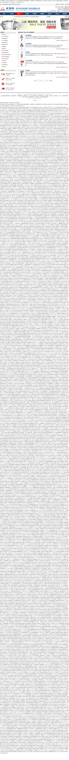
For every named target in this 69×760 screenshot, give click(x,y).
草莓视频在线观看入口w (12, 191)
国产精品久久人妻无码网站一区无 (58, 250)
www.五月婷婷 (62, 702)
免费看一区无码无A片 (62, 391)
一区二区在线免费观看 (34, 371)
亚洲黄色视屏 (33, 345)
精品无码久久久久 (37, 139)
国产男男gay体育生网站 (46, 469)
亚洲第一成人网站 (8, 266)
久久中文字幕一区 (5, 406)
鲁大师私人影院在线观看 (25, 496)
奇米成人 (62, 750)
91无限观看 (25, 166)
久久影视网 (13, 322)
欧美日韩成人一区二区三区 (45, 113)
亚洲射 (39, 635)
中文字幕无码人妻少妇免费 (27, 446)
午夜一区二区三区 (57, 550)
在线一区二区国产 (23, 400)
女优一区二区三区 (14, 188)
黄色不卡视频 (14, 675)
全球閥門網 (39, 98)
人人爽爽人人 (33, 398)
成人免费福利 (23, 203)
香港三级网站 (12, 623)
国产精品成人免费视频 (41, 160)
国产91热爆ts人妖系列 (21, 751)
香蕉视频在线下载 (61, 168)
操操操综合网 (45, 148)
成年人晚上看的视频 (64, 217)
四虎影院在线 (58, 417)
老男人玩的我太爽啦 (13, 159)
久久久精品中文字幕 (16, 383)
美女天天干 (19, 113)
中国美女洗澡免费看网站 (21, 348)
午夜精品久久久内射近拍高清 (50, 446)
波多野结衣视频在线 (25, 183)
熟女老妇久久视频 (31, 676)
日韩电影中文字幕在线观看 (28, 226)
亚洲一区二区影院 (5, 203)
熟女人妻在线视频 (25, 113)
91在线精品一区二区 (18, 143)
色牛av (21, 166)
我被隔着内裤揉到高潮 (28, 145)
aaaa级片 (2, 319)
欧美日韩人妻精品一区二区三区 (63, 150)
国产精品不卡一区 (10, 125)
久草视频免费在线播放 (43, 605)
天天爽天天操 (33, 403)
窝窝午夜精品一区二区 (35, 624)
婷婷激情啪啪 (25, 302)
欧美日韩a (7, 510)
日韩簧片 (57, 298)
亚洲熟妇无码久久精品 (52, 449)
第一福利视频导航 (23, 237)
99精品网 (3, 530)
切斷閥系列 (4, 48)
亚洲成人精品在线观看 (4, 180)
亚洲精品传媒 (30, 481)
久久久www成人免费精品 (7, 360)
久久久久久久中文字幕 (20, 534)
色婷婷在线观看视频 (57, 200)
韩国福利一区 (33, 253)
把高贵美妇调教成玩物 (19, 150)
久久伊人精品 (61, 501)
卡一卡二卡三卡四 (26, 411)
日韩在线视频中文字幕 (56, 533)
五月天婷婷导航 (11, 345)
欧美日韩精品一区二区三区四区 (6, 201)
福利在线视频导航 (62, 653)
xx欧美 (23, 516)
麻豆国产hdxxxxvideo (65, 734)
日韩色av (34, 739)
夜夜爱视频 (49, 288)
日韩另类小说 (27, 256)
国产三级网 (61, 736)
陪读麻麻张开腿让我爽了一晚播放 (33, 234)
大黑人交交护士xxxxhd (52, 621)
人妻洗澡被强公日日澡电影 (34, 310)
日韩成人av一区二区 (57, 498)
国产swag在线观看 (28, 321)
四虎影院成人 (60, 301)
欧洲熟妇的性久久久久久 (20, 273)
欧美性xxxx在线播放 (10, 151)
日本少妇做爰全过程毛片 (29, 188)
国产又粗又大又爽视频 (62, 556)
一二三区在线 (28, 243)
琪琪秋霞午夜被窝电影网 (26, 635)
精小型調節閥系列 (5, 50)
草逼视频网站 (22, 701)
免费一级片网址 (14, 311)
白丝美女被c (57, 734)
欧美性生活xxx (26, 586)
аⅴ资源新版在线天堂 (49, 357)
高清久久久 (11, 440)
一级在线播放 (18, 606)
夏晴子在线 (9, 385)
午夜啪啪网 (48, 603)
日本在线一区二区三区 (26, 192)
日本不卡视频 (31, 278)
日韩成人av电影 (29, 650)
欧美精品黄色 (64, 629)
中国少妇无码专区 (50, 472)
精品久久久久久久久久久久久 (11, 174)
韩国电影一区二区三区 (32, 209)
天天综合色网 (38, 511)
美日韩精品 (29, 214)
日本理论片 (62, 669)
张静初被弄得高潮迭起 (53, 343)
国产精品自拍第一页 (58, 183)
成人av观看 (5, 230)
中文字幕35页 (10, 279)
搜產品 (67, 16)
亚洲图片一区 (49, 482)
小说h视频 (16, 121)
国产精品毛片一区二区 (48, 159)
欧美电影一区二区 (28, 108)
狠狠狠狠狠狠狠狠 (10, 722)
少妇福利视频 (29, 342)
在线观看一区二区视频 (24, 365)
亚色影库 (50, 644)
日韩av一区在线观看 (31, 434)
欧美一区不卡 (11, 153)
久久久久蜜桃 (65, 255)
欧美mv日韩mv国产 (8, 725)
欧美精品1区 (13, 385)
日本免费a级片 (53, 479)
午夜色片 (6, 475)
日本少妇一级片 (66, 502)
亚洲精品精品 (38, 357)
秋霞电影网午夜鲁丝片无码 (30, 458)
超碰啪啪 (13, 252)
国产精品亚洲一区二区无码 (26, 322)
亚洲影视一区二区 (20, 414)
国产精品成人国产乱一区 (33, 284)
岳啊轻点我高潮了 (26, 285)
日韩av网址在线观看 (41, 618)
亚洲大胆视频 (13, 305)
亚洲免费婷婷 (20, 528)
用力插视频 (42, 171)
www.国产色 (26, 269)
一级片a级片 (30, 198)
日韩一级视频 (25, 441)
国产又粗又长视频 (23, 356)
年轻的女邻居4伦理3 (47, 401)
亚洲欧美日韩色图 (42, 479)
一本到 (47, 417)
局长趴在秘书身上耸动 (10, 137)
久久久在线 (13, 348)
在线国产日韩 (47, 424)
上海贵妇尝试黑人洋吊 (47, 656)
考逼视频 (62, 739)
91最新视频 (28, 353)
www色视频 (32, 314)
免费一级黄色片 (26, 107)
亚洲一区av (54, 400)
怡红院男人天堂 (9, 357)
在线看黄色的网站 (56, 302)
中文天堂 (46, 406)
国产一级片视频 (51, 217)
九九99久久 (66, 276)
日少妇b (49, 687)
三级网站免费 (49, 174)
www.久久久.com (64, 145)
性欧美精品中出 (60, 617)
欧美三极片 (16, 287)
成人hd (18, 429)
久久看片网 (4, 745)
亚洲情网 (66, 148)
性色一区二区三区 (53, 171)
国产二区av (27, 565)
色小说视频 (4, 601)
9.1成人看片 (50, 354)
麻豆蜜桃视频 (58, 440)
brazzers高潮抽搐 (10, 481)
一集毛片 (48, 340)
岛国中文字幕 (66, 557)
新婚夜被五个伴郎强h (17, 742)
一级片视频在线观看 (4, 533)
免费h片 (10, 171)
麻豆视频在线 (53, 131)
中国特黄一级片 (6, 223)
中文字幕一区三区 (52, 287)
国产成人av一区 (59, 179)
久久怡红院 (44, 250)
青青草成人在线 (43, 600)
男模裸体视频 (17, 230)
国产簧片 (49, 276)
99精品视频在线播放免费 (21, 336)
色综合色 (29, 391)
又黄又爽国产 (26, 617)
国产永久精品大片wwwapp (5, 247)
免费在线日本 (60, 667)
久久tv (51, 701)
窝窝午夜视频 (41, 223)
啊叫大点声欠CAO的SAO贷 (39, 481)
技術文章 (50, 13)
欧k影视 (35, 166)
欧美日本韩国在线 (49, 137)
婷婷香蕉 (23, 288)
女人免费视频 (14, 424)
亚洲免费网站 (42, 423)
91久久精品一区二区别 (47, 240)
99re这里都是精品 (25, 672)
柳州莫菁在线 (49, 250)
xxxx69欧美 (62, 163)
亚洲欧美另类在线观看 (45, 397)
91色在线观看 (16, 470)
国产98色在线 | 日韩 (9, 282)
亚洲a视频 (35, 415)
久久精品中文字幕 (54, 684)
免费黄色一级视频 (24, 582)
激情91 (63, 226)
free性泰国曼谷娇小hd (4, 400)
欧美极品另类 (5, 388)
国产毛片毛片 (24, 114)
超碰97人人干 (54, 740)
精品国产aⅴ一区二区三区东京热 (6, 504)
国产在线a (47, 139)
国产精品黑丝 (42, 524)
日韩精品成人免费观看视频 (17, 160)
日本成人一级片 (3, 498)
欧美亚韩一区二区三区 (39, 443)
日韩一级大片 (24, 137)
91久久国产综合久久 (44, 354)
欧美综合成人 (55, 574)
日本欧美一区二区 (64, 652)
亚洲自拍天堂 (39, 232)
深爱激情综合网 (45, 229)
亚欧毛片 (8, 559)
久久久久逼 (31, 250)
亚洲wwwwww (34, 290)
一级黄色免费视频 (22, 467)
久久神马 (15, 618)
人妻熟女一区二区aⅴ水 (51, 568)
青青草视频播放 (22, 605)
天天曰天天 (19, 635)
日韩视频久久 (29, 270)
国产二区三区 (13, 366)
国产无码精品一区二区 (50, 299)
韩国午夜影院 (23, 116)
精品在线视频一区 (51, 114)
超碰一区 (43, 446)
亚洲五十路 (51, 511)
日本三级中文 (26, 275)
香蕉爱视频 (28, 336)
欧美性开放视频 (66, 496)
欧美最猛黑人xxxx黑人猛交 (23, 389)
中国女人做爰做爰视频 (52, 214)
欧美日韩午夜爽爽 (62, 627)
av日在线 (47, 421)
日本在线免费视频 (36, 492)
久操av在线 (47, 136)
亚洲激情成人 (53, 316)
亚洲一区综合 (40, 238)
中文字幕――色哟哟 (39, 621)
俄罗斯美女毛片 (59, 194)
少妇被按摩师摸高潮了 (12, 258)
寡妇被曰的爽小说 (47, 342)
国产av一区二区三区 (61, 235)
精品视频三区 (9, 733)
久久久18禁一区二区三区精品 (14, 261)
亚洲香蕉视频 (42, 487)
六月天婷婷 (14, 133)
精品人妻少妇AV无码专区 (48, 412)
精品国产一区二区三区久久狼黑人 (55, 195)
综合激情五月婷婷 (36, 330)
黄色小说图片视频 (15, 256)
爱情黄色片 (52, 727)
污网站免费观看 (20, 185)
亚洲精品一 (62, 519)
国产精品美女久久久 (36, 293)
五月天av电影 (11, 275)
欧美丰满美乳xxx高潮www (53, 415)
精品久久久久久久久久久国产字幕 (15, 420)
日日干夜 (25, 528)
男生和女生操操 (39, 389)
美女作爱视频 (38, 731)
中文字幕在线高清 (46, 238)
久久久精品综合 (29, 215)
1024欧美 (23, 350)
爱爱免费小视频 (59, 505)
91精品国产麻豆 (28, 429)
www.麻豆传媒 (19, 452)
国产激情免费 (21, 667)
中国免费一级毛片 (32, 218)
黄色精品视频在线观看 (48, 156)
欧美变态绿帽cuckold (61, 253)
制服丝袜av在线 (36, 405)
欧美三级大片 (26, 418)
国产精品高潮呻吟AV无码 (23, 360)
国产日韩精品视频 (37, 366)
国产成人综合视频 (54, 411)
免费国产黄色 (8, 325)
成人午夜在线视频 (57, 615)
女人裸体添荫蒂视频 (21, 133)
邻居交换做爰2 (36, 116)
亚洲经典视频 (53, 514)
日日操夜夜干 (61, 276)
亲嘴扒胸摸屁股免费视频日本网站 (24, 334)
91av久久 (12, 337)
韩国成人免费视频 (54, 203)
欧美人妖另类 (5, 553)
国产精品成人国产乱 (30, 366)
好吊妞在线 (22, 134)
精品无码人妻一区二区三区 (43, 742)
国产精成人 (14, 182)
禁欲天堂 (38, 192)
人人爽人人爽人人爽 (9, 531)
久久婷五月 (41, 296)
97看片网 (48, 142)
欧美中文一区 (25, 498)
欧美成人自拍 (43, 574)
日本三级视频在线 (61, 394)
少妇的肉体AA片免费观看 (50, 243)
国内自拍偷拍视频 (17, 644)
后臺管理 (35, 100)
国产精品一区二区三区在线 (5, 511)
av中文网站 (60, 644)
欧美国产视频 (55, 282)
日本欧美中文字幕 (35, 230)
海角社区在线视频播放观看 (7, 133)
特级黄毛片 (17, 727)
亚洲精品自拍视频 (28, 667)
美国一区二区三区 (13, 580)
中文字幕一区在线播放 (21, 172)
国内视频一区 (7, 583)
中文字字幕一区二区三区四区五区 (35, 154)
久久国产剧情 (64, 256)
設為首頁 (62, 4)
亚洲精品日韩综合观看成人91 (43, 186)
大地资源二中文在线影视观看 (17, 201)
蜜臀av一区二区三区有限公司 (56, 569)
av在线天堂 (54, 456)
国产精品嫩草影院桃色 (19, 510)
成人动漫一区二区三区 (46, 253)
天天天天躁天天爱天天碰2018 (26, 583)
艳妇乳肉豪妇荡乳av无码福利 (24, 169)
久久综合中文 (61, 148)
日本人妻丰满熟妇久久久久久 (63, 591)
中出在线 (9, 675)
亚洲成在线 (18, 203)
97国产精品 (54, 240)
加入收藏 (67, 4)
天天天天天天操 (62, 383)
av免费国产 (5, 502)
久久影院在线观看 (10, 108)
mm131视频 (33, 568)
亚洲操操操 (42, 388)
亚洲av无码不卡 (3, 559)
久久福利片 (54, 256)
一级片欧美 (49, 667)
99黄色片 (59, 403)
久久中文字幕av (11, 695)
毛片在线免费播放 (5, 281)
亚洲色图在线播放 (23, 156)
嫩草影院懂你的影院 (15, 365)
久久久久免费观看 (29, 591)
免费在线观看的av (19, 511)
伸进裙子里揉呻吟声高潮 (29, 200)
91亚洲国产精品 (11, 656)
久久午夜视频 (25, 131)
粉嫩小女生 (65, 264)
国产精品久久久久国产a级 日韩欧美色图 (25, 276)
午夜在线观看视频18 (44, 377)
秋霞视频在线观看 (42, 246)
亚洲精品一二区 (41, 424)
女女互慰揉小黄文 (45, 519)
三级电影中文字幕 (18, 137)
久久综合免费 (52, 716)
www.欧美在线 (23, 513)
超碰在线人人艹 (32, 217)
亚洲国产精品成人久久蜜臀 (20, 108)
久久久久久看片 (53, 707)
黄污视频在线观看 (45, 493)
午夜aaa (7, 505)
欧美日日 (19, 114)
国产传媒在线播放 (64, 127)
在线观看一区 (28, 708)
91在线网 (43, 635)
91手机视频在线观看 (25, 736)
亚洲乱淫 (13, 298)
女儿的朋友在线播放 (60, 369)
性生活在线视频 (25, 327)
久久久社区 (2, 122)
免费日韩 (19, 111)
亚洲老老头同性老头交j (43, 310)
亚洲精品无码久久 (42, 655)
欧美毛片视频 (43, 678)
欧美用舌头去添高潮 (46, 154)
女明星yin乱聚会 (23, 177)
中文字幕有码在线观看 (39, 156)
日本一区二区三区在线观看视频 (8, 459)
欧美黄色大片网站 (61, 108)
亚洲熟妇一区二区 (50, 281)
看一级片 (35, 339)
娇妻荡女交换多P (56, 398)
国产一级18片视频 (37, 469)
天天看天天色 (62, 542)
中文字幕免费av (40, 675)
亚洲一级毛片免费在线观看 (22, 426)
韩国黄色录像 (58, 418)
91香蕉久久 (30, 137)
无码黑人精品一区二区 (8, 611)
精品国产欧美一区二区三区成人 (49, 157)
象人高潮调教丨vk (36, 362)
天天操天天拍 (45, 562)
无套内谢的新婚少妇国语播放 (37, 227)
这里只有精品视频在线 (36, 142)
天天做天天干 (29, 600)
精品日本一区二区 (16, 678)
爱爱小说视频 (59, 180)
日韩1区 (5, 321)
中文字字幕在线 (6, 264)
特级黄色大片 (13, 740)
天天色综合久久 (3, 244)
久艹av (55, 308)
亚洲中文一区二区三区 (52, 624)
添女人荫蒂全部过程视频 (7, 249)
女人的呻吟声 (43, 192)
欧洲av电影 (62, 699)
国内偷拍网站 (17, 153)
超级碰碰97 (48, 690)
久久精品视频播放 (13, 269)
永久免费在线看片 (11, 484)
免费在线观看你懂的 (43, 214)
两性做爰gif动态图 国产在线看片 (45, 684)
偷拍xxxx (51, 747)
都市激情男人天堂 (25, 608)
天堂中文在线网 (60, 240)
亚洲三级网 (46, 343)
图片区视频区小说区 (34, 119)
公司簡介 (12, 13)
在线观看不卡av (65, 498)
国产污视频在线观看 (9, 571)
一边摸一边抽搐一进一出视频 (15, 505)
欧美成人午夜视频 (15, 122)
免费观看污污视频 (46, 670)
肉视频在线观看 (64, 192)
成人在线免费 (9, 383)
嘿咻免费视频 (45, 711)
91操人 (17, 579)
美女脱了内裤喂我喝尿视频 (61, 130)
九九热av (16, 673)
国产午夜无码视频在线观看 (60, 321)
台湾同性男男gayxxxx (9, 295)
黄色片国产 (58, 163)
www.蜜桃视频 (29, 745)
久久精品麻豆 (57, 424)
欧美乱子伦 (65, 363)
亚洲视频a (12, 189)
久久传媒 (43, 470)
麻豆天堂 (50, 128)
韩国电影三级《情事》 (4, 171)
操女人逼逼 (10, 664)
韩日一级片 (28, 394)
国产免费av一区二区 (29, 362)
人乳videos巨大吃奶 (32, 224)
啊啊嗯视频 (30, 110)
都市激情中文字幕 (46, 183)
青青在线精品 (58, 246)
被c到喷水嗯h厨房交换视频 (22, 179)
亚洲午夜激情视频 (17, 403)
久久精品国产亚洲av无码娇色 (27, 182)
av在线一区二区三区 (58, 314)
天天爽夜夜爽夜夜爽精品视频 (45, 270)
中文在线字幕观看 (65, 119)
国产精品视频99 (59, 588)
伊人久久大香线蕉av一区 (7, 615)
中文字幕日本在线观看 (16, 319)
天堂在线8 (55, 116)
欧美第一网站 (27, 266)
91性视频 (18, 281)
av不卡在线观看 (44, 162)
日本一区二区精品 (49, 232)
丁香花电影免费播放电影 (31, 629)
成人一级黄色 (23, 189)
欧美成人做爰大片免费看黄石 (11, 186)
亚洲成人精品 (64, 261)
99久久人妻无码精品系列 (35, 295)
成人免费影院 (64, 134)
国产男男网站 (5, 588)
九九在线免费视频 (57, 432)
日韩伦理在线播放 (47, 521)
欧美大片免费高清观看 (25, 522)
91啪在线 (16, 324)
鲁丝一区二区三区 (31, 165)
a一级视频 (16, 682)
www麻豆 (63, 345)
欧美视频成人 (36, 198)
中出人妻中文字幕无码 (4, 556)
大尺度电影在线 (29, 501)
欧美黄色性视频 (28, 354)
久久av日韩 (18, 209)
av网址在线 (33, 151)
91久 (51, 295)
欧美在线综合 (58, 495)
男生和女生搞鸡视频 (36, 110)
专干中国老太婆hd (42, 447)
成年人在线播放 (65, 246)
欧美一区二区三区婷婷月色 (15, 409)
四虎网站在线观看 (49, 360)
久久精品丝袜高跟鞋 (9, 453)
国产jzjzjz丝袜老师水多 (11, 314)
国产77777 (49, 179)
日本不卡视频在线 (12, 327)
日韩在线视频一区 (7, 195)
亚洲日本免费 (7, 308)
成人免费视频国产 (57, 145)
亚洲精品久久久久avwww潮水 (23, 475)
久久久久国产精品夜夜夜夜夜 (58, 551)
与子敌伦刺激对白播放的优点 (43, 169)
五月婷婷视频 (61, 342)
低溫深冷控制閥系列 (5, 56)
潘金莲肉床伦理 (50, 366)
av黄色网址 (22, 710)
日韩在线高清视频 (49, 426)
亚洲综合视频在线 (49, 447)
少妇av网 (45, 201)
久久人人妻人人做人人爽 (46, 490)
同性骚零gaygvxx (26, 287)
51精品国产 (30, 197)
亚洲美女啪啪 (47, 423)
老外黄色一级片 (8, 311)
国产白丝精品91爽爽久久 (14, 704)
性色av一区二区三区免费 (50, 163)
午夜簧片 (39, 162)
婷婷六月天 (61, 334)
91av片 (64, 527)
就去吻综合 (57, 472)
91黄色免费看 (42, 127)
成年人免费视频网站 (19, 728)
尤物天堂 (64, 171)
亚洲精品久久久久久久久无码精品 (8, 163)
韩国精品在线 (58, 218)
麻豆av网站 (15, 504)
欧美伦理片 (34, 212)
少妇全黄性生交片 (28, 414)
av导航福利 (2, 333)
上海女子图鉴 (20, 220)
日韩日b (43, 139)
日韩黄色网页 (49, 284)
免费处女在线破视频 (52, 150)
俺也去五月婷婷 (63, 238)
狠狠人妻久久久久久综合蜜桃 (5, 154)
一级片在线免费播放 (55, 401)
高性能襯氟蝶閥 (28, 43)
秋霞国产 (33, 417)
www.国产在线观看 (52, 495)
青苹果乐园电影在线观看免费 (36, 307)
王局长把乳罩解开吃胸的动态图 (62, 292)
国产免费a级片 (23, 241)
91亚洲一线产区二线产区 (42, 559)
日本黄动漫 (24, 208)
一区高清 (13, 263)
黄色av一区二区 (46, 453)
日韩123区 (43, 331)
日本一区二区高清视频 (45, 266)
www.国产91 (59, 621)
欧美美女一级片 (44, 350)
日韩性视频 (15, 643)
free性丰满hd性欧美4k (53, 108)
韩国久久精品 (12, 574)
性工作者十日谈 (24, 197)
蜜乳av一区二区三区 (56, 263)
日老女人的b (7, 434)
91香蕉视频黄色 (36, 524)
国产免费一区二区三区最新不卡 (11, 276)
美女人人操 (55, 540)
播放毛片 (17, 411)
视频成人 (66, 226)
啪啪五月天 (64, 186)
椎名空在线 (14, 615)
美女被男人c (18, 208)
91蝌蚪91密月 (23, 490)
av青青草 (46, 153)
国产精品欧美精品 (65, 142)
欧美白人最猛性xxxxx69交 (35, 305)
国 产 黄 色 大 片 (16, 177)
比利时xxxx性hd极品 (4, 527)
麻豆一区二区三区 (57, 437)
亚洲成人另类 (51, 305)
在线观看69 (45, 672)
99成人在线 (39, 221)
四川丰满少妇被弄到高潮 (20, 298)
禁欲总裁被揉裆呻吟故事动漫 (12, 114)
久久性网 (23, 359)
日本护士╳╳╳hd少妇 (21, 629)
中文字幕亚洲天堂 (57, 592)
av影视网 (19, 171)
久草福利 (66, 153)
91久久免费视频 (26, 449)
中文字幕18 (48, 160)
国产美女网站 (43, 293)
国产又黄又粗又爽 (58, 151)
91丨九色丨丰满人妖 (20, 221)
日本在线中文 (17, 241)
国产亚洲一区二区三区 (17, 440)
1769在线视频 (35, 121)
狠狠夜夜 (47, 188)
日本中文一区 (5, 420)
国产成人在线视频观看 (16, 330)
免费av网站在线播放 (9, 136)
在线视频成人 (7, 687)
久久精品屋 (2, 276)
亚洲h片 (20, 626)
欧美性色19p (21, 200)
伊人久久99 (55, 330)
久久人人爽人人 (47, 131)
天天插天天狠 (66, 232)
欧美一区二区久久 (15, 266)
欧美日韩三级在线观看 (62, 208)
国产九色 (38, 209)
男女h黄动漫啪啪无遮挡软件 (20, 501)
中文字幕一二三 (61, 484)
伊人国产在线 (44, 241)
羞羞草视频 (64, 418)
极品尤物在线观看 (36, 498)
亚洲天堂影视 (20, 128)
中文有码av (28, 253)
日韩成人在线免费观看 (6, 343)
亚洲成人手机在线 (36, 745)
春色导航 (5, 516)
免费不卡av (24, 186)
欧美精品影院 (20, 437)
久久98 (34, 288)
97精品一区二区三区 (36, 136)
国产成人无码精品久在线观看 (10, 215)
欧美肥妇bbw (36, 174)
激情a (37, 530)
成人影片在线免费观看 (42, 576)
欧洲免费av (43, 379)
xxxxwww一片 (60, 111)
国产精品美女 (57, 273)
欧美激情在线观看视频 (53, 166)
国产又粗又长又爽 (39, 208)
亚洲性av (11, 379)
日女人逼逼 (4, 685)
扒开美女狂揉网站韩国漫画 (61, 244)
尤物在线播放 (49, 508)
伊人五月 (24, 143)
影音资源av (37, 117)
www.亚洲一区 (48, 722)
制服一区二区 (52, 130)
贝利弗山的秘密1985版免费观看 (41, 217)
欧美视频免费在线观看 (34, 646)
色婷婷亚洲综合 (8, 435)
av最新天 (15, 666)
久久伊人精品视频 (11, 230)
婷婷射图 (21, 408)
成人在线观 (62, 663)
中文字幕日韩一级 (46, 285)
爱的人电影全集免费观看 (37, 215)
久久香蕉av (17, 626)
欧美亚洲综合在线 (59, 107)
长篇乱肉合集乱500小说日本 (46, 319)
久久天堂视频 (44, 172)
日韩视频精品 (65, 266)
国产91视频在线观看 (56, 272)
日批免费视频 (48, 740)
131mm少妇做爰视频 (11, 235)
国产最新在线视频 (57, 211)
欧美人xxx (29, 237)
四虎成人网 (53, 113)
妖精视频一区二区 (4, 476)
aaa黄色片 (12, 200)
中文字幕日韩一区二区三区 (46, 269)
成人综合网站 (51, 409)
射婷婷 (32, 566)
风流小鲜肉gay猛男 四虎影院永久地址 (7, 107)
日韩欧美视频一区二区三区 (62, 458)
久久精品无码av (39, 516)
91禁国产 (52, 238)
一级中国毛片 (7, 482)
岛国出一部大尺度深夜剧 (57, 606)
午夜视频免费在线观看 (26, 151)
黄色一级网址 (11, 647)
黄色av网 (10, 742)
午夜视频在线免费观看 (44, 234)
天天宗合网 (31, 311)
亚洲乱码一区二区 (50, 314)
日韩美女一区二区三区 (49, 177)
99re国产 (38, 308)
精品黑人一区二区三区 (35, 191)
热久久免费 (56, 366)
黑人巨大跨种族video (40, 434)
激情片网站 (9, 701)
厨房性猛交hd (15, 747)
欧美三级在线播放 (64, 200)
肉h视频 (13, 131)
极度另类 (49, 191)
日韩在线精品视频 (46, 389)
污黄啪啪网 (15, 171)
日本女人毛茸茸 (61, 742)
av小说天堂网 (61, 682)
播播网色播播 (44, 322)
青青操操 (60, 658)
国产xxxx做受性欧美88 (11, 447)
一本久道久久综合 (32, 508)
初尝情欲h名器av (20, 730)
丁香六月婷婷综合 (28, 133)
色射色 (5, 206)
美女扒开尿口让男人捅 (36, 128)
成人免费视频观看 (51, 531)
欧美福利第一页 (59, 389)
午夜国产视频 (15, 282)
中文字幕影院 (38, 383)
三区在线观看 (64, 536)
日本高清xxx (66, 525)
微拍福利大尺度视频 (8, 319)
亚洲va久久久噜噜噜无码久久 (15, 180)
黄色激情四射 (30, 507)
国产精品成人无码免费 (22, 168)
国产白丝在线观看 (32, 389)
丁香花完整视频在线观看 (50, 246)
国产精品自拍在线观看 (19, 275)
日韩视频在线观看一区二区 (14, 527)
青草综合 (51, 702)
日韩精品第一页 (14, 293)
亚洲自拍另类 (13, 247)
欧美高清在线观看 (46, 244)
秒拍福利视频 (47, 414)
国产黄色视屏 (31, 246)
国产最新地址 (27, 646)
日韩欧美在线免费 (42, 174)
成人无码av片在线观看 (26, 417)
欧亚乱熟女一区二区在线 (58, 232)
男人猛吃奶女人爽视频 (13, 148)
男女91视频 (13, 548)
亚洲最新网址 (18, 235)
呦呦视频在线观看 (54, 388)
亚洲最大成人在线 (8, 122)
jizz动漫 (46, 669)
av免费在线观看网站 (64, 224)
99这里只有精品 (25, 696)
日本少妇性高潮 (3, 238)
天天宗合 (18, 356)
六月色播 (36, 223)
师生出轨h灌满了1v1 (17, 136)
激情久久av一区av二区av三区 (47, 543)
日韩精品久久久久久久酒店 (23, 311)
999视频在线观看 (38, 314)
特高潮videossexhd (19, 398)
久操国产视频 (29, 330)
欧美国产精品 (66, 670)
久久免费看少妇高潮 (48, 467)
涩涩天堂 (19, 490)
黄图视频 (16, 499)
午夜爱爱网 (16, 612)
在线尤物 (10, 747)
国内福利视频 (28, 623)
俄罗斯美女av (57, 392)
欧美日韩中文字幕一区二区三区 (59, 189)
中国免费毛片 (28, 350)
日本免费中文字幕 (51, 321)
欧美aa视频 (19, 244)
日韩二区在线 (60, 719)
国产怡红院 (38, 247)
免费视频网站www (24, 357)
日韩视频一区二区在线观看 (34, 324)
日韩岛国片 (39, 475)
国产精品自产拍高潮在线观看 (34, 365)
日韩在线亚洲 (40, 359)
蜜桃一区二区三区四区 (13, 476)
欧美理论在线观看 (41, 313)
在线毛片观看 (5, 116)
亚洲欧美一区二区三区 (41, 243)
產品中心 (19, 13)
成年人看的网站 (54, 296)
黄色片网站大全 (55, 259)
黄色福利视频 (39, 380)
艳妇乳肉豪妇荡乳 (17, 583)
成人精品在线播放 (6, 253)
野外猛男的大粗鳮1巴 (57, 186)
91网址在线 (27, 521)
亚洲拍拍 (37, 649)
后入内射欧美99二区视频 (57, 508)
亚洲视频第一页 (22, 157)
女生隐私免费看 (56, 447)
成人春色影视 (2, 649)
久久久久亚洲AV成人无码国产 (42, 195)
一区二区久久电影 (26, 592)
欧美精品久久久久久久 (27, 211)
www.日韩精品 (52, 646)
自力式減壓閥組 (5, 40)
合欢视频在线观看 (40, 363)
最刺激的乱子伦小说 (64, 504)
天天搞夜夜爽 (42, 548)
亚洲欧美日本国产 (10, 498)
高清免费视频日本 (50, 322)
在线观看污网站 (25, 476)
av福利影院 (50, 311)
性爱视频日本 (50, 200)
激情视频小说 (3, 430)
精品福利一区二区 (13, 179)
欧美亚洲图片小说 (38, 427)
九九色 (47, 258)
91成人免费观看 (15, 605)
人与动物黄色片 (41, 342)
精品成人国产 (35, 638)
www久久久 (20, 345)
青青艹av (64, 482)
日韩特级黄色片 (10, 177)
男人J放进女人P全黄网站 (38, 140)
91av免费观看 (14, 360)
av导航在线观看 (9, 139)
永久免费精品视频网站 (20, 195)
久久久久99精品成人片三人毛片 (17, 198)
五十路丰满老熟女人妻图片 (49, 227)
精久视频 (65, 122)
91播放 (3, 566)
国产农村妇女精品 (12, 203)
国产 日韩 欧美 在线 (8, 192)
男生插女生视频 (7, 432)
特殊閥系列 (4, 66)
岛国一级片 (19, 253)
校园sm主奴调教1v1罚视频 (40, 252)
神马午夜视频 (8, 539)
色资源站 (3, 296)
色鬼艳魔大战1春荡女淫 (47, 441)
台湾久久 (4, 748)
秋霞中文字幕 (29, 142)
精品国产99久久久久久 (50, 452)
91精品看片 (27, 194)
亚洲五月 (2, 121)
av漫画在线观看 (13, 397)
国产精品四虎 (52, 292)
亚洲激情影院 (11, 464)
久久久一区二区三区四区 (53, 111)
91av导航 (67, 278)
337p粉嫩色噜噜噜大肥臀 (31, 189)
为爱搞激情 (59, 313)
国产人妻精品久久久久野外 (26, 319)
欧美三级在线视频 (62, 696)
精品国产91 (11, 492)
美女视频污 (18, 305)
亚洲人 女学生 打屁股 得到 (16, 240)
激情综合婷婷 (28, 259)
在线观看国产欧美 (4, 398)
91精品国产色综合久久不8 (21, 270)
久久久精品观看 (24, 392)
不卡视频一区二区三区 (47, 275)
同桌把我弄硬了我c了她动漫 (11, 608)
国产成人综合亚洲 (51, 527)
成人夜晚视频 (37, 127)
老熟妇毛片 (6, 737)
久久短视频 (39, 229)
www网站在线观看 (3, 499)
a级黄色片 (56, 511)
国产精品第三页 (66, 310)
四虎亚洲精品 (23, 678)
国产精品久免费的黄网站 (4, 200)
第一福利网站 (58, 243)
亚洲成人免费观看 (7, 182)
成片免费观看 (64, 133)
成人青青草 (42, 136)
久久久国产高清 (26, 267)
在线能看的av (45, 307)
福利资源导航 (44, 366)
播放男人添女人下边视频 (27, 304)
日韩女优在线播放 (49, 221)
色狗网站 (38, 218)
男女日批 (32, 127)
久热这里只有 (19, 211)
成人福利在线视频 (12, 669)
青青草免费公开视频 (47, 237)
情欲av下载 (66, 580)
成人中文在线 (18, 574)
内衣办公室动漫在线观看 (58, 487)
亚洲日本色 (19, 182)
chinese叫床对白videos (11, 446)
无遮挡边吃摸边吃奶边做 (48, 140)
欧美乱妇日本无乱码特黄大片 (63, 121)
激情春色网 (35, 634)
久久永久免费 (4, 617)
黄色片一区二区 (32, 357)
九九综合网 (52, 136)
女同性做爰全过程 (63, 124)
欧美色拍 (53, 264)
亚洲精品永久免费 (12, 142)
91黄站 (54, 267)
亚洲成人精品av (65, 353)
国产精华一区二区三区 (54, 188)
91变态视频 (32, 551)
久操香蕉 (55, 701)
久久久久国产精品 (6, 395)
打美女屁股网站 (15, 139)
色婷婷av (64, 505)
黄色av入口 (30, 536)
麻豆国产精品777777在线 (9, 472)
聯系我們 (65, 13)
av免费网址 (9, 128)
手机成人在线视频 (51, 585)
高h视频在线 (53, 687)
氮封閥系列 (4, 34)
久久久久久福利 (5, 345)
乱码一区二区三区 (47, 185)
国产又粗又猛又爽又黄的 (52, 212)
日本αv (47, 128)
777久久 (52, 261)
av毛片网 (55, 426)
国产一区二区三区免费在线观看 (41, 327)
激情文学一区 (12, 117)
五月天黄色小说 (28, 292)
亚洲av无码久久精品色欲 (13, 220)
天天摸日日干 (32, 427)
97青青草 (4, 551)
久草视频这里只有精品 (40, 722)
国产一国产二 (45, 571)
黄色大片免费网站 (23, 333)
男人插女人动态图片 (17, 652)
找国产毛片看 (47, 130)
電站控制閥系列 (5, 64)
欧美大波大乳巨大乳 (33, 148)
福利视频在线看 (24, 493)
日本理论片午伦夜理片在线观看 (12, 667)
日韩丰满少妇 (53, 423)
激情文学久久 (2, 539)
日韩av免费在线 (54, 690)
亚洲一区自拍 (33, 556)
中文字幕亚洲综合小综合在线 (12, 601)
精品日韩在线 (66, 362)
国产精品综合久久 (19, 554)
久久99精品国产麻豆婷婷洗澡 (35, 269)
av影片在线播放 (17, 316)
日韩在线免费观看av (52, 153)
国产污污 (29, 472)
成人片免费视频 (10, 443)
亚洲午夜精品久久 (20, 264)
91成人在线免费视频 (53, 258)
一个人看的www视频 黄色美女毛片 (61, 452)
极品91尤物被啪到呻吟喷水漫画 (22, 218)
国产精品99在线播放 (48, 124)
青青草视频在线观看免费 (39, 484)
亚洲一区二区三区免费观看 (56, 230)
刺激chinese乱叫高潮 (38, 150)
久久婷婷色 (13, 290)
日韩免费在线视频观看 (4, 466)
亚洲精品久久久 (21, 733)
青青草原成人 (62, 215)
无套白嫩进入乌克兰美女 (13, 389)
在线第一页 (61, 162)
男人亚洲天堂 (51, 470)
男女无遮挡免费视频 (9, 304)
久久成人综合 (40, 157)
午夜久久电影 (40, 372)
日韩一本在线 (28, 298)
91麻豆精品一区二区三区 (38, 611)
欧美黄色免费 (15, 157)
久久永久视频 (26, 119)
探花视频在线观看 (4, 377)
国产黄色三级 (35, 137)
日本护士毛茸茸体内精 (36, 356)
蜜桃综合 (24, 121)
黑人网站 (9, 334)
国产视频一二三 (22, 282)
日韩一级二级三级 (64, 143)
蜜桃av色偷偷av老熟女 (24, 278)
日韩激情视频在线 (17, 214)
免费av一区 (59, 256)
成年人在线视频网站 (30, 143)
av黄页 (21, 609)
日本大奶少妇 (34, 162)
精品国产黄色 (61, 747)
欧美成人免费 (20, 302)
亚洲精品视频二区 (11, 140)
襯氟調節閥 (4, 46)
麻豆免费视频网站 (35, 501)
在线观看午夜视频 (34, 169)
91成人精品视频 (63, 302)
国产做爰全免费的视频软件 (11, 218)
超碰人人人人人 (10, 681)
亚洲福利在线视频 (6, 214)
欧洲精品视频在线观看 (59, 136)
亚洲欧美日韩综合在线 (35, 354)
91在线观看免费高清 (28, 227)
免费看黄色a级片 (25, 154)
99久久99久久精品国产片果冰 (20, 577)
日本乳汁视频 (31, 705)
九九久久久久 (31, 302)
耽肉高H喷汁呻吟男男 (17, 441)
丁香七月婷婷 (20, 148)
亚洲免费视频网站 (50, 348)
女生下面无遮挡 (13, 579)
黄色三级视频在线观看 (28, 339)
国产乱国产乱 (15, 380)
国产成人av (61, 401)
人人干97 (40, 125)
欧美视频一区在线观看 (32, 452)
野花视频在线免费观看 (20, 708)
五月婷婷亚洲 (41, 124)
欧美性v (26, 111)
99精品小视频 (13, 301)
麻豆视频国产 (23, 719)
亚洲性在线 (18, 598)
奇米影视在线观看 (41, 137)
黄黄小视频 (26, 221)
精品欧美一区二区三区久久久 (62, 191)
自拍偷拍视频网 (41, 153)
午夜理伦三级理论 (39, 525)
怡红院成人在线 (41, 637)
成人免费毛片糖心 (47, 560)
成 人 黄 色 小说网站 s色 (58, 350)
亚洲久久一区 (66, 197)
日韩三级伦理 (37, 113)
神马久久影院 (50, 350)
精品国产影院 (52, 197)
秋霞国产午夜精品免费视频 (42, 572)
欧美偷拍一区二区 (31, 156)
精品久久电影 (12, 209)
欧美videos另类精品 (61, 156)
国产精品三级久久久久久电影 (22, 232)
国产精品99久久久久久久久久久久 (10, 302)
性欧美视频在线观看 (14, 432)
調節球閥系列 (4, 62)
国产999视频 (32, 522)
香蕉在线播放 (26, 148)
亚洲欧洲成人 (50, 498)
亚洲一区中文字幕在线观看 (8, 666)
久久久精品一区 (50, 211)
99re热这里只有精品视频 (49, 308)
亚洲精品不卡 (51, 579)
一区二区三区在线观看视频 (11, 313)
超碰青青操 (14, 565)
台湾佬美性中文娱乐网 (17, 664)
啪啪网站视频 (20, 469)
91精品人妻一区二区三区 (21, 142)
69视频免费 (52, 183)
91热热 (37, 351)
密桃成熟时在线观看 (43, 385)
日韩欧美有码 (62, 450)
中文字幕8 (32, 117)
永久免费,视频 (21, 432)
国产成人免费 (16, 714)
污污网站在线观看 (44, 495)
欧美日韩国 (29, 379)
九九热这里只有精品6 (32, 519)
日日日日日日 (14, 113)
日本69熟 (34, 351)
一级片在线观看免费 (9, 368)
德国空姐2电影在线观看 (43, 114)
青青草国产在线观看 (18, 472)
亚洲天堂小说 (24, 214)
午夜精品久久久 (64, 533)
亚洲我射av (10, 542)
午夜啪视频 (49, 563)
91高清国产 (11, 441)
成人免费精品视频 (9, 514)
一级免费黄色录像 (25, 252)
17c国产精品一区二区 (53, 496)
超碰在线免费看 (14, 339)
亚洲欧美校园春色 (17, 637)
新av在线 (42, 455)
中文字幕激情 (35, 385)
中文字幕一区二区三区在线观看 (54, 307)
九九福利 (26, 284)
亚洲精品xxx (31, 658)
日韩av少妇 (5, 331)
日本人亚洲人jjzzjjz (36, 270)
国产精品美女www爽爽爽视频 (28, 453)
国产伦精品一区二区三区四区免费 (45, 374)
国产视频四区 (37, 551)
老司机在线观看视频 (43, 472)
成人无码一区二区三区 (10, 241)
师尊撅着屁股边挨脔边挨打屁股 (8, 324)
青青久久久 (55, 168)
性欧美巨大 (2, 252)
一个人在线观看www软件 (27, 388)
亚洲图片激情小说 (19, 418)
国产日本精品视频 (19, 145)
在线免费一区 (56, 698)
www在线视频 (44, 212)
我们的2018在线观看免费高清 (34, 548)
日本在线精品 (45, 550)
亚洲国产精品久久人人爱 (18, 304)
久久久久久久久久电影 (43, 641)
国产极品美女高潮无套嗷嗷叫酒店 (47, 432)
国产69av (29, 356)
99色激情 (39, 574)
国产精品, (23, 305)
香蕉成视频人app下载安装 (12, 211)
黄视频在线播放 (51, 377)
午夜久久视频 (25, 739)
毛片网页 (47, 647)
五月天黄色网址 (31, 316)
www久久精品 (42, 330)
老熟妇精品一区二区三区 (29, 730)
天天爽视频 (17, 342)
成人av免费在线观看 (5, 356)
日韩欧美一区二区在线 (10, 197)
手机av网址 (59, 446)
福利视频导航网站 (22, 353)
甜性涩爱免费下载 (15, 165)
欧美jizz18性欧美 (5, 577)
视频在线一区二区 (50, 182)
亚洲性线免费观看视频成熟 (14, 663)
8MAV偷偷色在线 (10, 278)
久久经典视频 (56, 383)
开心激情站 (16, 459)
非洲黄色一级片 (9, 310)
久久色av (38, 716)
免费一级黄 (26, 324)
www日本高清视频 (39, 534)
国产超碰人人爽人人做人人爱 (55, 127)
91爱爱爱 (22, 383)
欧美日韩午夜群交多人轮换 (44, 108)
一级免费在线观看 (64, 331)
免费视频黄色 (31, 514)
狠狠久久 (49, 339)
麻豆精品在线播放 (61, 252)
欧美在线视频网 (26, 620)
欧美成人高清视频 (16, 702)
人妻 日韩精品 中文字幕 (56, 626)
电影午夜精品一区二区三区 (11, 296)
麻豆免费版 (13, 145)
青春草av (46, 121)
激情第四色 (39, 273)
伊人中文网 (47, 171)
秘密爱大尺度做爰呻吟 (17, 571)
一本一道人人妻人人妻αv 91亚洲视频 (30, 185)
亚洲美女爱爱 (22, 663)
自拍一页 (16, 711)
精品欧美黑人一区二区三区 (57, 255)
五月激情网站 (49, 574)
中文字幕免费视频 (55, 270)
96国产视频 (16, 368)
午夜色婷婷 (20, 643)
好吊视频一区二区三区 (33, 571)
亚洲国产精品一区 (25, 244)
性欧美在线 (53, 362)
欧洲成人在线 (29, 121)
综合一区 (4, 682)
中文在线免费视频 (9, 478)
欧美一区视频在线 (46, 507)
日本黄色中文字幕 (50, 365)
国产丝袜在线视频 (52, 169)
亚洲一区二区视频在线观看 (52, 380)
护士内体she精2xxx (39, 201)
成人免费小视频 (21, 272)
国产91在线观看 (12, 699)
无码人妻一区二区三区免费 (24, 139)
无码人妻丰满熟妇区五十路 (41, 151)
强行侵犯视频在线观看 (34, 736)
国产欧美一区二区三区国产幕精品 (39, 340)
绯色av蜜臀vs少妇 (55, 545)
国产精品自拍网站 (41, 606)
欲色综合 (28, 553)
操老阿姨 (51, 198)
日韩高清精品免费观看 (63, 371)
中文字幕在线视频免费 (41, 290)
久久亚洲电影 (5, 391)
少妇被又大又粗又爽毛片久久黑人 (26, 122)
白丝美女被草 (8, 424)
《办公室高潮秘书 (60, 414)
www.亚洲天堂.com (13, 284)
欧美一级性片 (59, 279)
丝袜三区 (11, 714)
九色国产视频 (26, 469)
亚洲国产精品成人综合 (53, 252)
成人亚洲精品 (51, 481)
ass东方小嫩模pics (15, 450)
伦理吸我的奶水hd (50, 206)
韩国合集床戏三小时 (51, 298)
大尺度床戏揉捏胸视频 (34, 505)
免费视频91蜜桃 (36, 487)
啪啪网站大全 (58, 226)
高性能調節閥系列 (5, 52)
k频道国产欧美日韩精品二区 (31, 663)
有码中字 (55, 748)
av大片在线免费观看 (49, 383)
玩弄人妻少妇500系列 (28, 554)
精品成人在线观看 (20, 269)
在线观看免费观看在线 (64, 634)
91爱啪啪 (13, 342)
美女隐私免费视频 (38, 183)
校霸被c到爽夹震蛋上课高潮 (20, 243)
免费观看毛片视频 (13, 264)
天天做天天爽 (56, 334)
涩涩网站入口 (52, 389)
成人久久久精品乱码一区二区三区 (22, 224)
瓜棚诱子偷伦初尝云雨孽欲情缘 (31, 238)
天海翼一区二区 (54, 235)
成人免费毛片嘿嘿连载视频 (9, 392)
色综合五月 (48, 635)
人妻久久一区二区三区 (51, 369)
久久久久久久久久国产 (60, 241)
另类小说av (64, 218)
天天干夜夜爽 (64, 614)
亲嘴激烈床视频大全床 (6, 166)
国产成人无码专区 (51, 304)
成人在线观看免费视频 (34, 287)
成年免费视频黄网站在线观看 (40, 258)
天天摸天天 (64, 630)
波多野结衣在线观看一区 (13, 292)
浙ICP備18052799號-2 (47, 94)
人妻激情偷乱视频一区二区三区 (11, 490)
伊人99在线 (60, 166)
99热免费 (58, 113)
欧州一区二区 (34, 313)
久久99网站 (65, 678)
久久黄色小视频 (55, 696)
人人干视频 (19, 524)
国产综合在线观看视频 (35, 292)
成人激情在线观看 (35, 321)
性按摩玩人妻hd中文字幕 (42, 339)
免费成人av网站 (56, 463)
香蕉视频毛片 (9, 330)
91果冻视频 (41, 537)
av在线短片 (6, 148)
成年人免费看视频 (60, 214)
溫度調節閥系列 (5, 38)
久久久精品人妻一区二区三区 (7, 473)
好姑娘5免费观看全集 (47, 696)
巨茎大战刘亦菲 (58, 142)
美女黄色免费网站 (49, 293)
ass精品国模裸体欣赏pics (44, 371)
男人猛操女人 (25, 461)
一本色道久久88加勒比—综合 (27, 343)
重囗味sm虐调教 (30, 166)
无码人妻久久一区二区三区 (36, 281)
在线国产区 (34, 243)
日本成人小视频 (20, 385)
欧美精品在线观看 (32, 626)
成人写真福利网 (34, 553)
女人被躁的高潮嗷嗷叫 (48, 461)
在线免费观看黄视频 (61, 278)
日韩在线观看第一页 (51, 325)
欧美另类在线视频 (56, 124)
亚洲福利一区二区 (58, 310)
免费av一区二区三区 (9, 354)
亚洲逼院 (6, 156)
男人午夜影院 (54, 644)
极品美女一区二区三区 (27, 655)
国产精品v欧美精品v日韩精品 (57, 681)
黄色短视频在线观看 (55, 290)
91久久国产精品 (59, 363)
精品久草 (45, 372)
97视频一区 (22, 266)
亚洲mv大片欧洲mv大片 (24, 576)
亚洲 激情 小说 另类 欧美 (55, 154)
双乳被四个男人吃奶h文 (50, 194)
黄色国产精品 (55, 553)
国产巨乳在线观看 (10, 696)
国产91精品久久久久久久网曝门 (11, 172)
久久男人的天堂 (63, 463)
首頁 (4, 13)
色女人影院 (43, 209)
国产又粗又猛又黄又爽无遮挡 (16, 343)
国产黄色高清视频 (57, 220)
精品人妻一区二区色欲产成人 (31, 172)
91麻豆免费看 (10, 119)
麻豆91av (30, 582)
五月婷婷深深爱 (17, 278)
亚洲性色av (49, 459)
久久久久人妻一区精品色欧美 (38, 461)
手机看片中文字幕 (35, 255)
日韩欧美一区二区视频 (62, 357)
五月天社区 (64, 314)
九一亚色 (19, 288)
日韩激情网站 (23, 281)
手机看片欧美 (12, 124)
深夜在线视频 (5, 670)
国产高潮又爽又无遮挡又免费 (7, 316)
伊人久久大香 (18, 314)
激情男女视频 (31, 586)
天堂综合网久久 (32, 728)
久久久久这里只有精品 (35, 467)
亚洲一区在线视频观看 (25, 562)
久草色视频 (48, 542)
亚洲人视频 (42, 130)
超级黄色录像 (34, 379)
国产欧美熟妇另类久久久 (21, 641)
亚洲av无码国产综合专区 (54, 519)
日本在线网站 (23, 230)
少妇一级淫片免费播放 (55, 577)
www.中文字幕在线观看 (27, 737)
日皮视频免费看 (7, 487)
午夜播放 (23, 111)
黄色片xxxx (60, 327)
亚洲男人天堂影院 (16, 110)
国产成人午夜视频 (46, 122)
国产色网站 (25, 198)
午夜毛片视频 (37, 463)
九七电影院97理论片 (18, 212)
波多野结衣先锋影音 (11, 411)
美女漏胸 (10, 528)
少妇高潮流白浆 (44, 110)
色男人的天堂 (65, 128)
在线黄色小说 (55, 467)
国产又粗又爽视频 (3, 279)
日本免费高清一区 (33, 475)
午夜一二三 (35, 502)
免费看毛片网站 (37, 168)
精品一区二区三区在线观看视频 (26, 695)
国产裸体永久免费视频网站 (47, 263)
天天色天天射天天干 (62, 360)
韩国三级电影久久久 (34, 496)
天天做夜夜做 (44, 273)
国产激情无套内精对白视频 (12, 321)
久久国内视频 (5, 379)
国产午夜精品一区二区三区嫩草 (17, 227)
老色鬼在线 (60, 426)
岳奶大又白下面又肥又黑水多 (20, 455)
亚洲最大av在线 (61, 296)
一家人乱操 (27, 432)
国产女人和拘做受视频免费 (12, 238)
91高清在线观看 (36, 473)
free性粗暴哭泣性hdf (51, 418)
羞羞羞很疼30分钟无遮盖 (22, 405)
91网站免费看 (14, 217)
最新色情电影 (8, 649)
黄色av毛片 (2, 354)
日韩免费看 (35, 536)
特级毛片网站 (27, 569)
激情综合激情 (30, 179)
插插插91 (37, 522)
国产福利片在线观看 (59, 527)
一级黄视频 (26, 263)
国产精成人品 (8, 495)
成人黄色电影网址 (5, 519)
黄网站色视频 (24, 524)
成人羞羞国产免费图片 (39, 278)
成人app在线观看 (59, 673)
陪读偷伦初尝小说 (33, 513)
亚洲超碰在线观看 (62, 298)
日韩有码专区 (48, 203)
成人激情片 (37, 423)
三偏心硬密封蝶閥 (29, 60)
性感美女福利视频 (25, 369)
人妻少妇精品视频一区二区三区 (9, 224)
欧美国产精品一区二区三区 (27, 487)
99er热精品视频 (60, 562)
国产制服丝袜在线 (24, 180)
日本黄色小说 (39, 253)
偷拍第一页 (29, 450)
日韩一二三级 (52, 580)
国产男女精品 (34, 153)
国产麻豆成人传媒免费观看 (38, 554)
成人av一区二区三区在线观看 (8, 237)
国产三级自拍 (54, 253)
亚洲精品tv (28, 456)
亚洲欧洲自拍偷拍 (33, 618)
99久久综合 (52, 635)
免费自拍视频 (30, 539)
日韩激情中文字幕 (5, 229)
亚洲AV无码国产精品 (42, 194)
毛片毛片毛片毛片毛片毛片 (55, 504)
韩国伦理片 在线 (8, 162)
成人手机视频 (59, 171)
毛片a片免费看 (8, 342)
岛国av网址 (31, 258)
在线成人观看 (11, 353)
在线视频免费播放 (11, 259)
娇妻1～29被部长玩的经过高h (52, 408)
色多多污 (9, 290)
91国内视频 (15, 514)
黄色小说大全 (30, 524)
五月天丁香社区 (52, 310)
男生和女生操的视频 (11, 745)
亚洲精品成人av (24, 481)
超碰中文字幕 (12, 510)
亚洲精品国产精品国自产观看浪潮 (34, 111)
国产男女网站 (4, 334)
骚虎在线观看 (61, 160)
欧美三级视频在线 (20, 615)
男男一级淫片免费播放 (10, 626)
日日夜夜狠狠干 (30, 116)
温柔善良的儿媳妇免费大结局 (55, 429)
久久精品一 (54, 485)
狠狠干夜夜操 (23, 685)
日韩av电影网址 (60, 525)
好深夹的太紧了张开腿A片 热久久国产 (19, 299)
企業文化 (57, 13)
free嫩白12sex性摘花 (19, 658)
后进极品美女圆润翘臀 (31, 299)
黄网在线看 (54, 275)
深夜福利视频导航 (35, 214)
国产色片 (51, 186)
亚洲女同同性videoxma (4, 372)
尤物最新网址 (23, 692)
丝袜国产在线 (49, 650)
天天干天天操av (43, 365)
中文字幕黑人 (3, 151)
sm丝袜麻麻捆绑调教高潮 (54, 647)
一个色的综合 (41, 368)
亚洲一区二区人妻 (7, 145)
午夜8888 (41, 646)
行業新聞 (34, 13)
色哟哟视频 (34, 559)
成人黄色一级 (57, 299)
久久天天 (67, 250)
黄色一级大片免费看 (19, 163)
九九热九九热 (62, 398)
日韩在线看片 (48, 192)
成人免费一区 (33, 579)
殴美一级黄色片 (14, 586)
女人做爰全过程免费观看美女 (56, 420)
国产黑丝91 (54, 179)
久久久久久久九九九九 (4, 569)
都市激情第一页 (5, 656)
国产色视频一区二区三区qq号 (60, 281)
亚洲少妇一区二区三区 (58, 354)
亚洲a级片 (33, 201)
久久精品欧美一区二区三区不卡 (39, 421)
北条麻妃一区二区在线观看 (55, 340)
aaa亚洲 (3, 197)
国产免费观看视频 (53, 414)
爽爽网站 (7, 117)
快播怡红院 (2, 496)
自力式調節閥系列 (5, 36)
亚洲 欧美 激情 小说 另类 (9, 121)
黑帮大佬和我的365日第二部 (22, 519)
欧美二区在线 (6, 159)
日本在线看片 (45, 276)
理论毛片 (25, 290)
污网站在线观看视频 (43, 256)
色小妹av (28, 127)
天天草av (39, 322)
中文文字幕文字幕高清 (22, 614)
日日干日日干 (18, 327)
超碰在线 (28, 479)
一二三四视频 (26, 150)
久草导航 (47, 127)
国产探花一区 (40, 185)
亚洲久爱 (64, 183)
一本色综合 (40, 667)
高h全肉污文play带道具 (28, 140)
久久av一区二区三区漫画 (42, 513)
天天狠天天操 (60, 212)
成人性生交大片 (15, 557)
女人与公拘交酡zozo (43, 577)
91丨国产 (40, 571)
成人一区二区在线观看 (34, 235)
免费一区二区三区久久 (17, 307)
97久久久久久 (62, 601)
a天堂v (57, 215)
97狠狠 (7, 492)
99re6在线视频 (46, 598)
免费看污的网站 (60, 707)
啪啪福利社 (11, 156)
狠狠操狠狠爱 (28, 537)
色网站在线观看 (51, 466)
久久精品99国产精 (25, 606)
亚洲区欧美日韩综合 (43, 206)
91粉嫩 (59, 234)
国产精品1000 (17, 400)
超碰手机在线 (35, 430)
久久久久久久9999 (17, 130)
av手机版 (56, 357)
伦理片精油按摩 (3, 143)
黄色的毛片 (18, 234)
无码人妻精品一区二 (59, 557)
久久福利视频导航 (13, 650)
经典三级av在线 (14, 690)
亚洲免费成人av (12, 750)
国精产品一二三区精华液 (14, 223)
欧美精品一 (20, 533)
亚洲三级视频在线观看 (51, 600)
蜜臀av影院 (51, 437)
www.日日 (25, 611)
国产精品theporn (7, 293)
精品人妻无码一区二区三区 (26, 136)
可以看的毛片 (29, 638)
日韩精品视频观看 (17, 350)
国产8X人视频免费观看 (23, 676)
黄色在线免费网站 (42, 597)
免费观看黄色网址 (60, 153)
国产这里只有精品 (60, 548)
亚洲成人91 (16, 206)
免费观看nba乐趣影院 (11, 369)
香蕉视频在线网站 (43, 650)
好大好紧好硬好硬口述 (47, 525)
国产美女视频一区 (23, 110)
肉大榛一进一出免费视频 (12, 331)
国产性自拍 (33, 208)
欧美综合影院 (13, 270)
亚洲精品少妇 (40, 656)
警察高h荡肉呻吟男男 (23, 165)
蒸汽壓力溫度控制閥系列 (6, 54)
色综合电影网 (21, 256)
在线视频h (20, 620)
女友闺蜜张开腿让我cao (13, 533)
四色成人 (55, 156)
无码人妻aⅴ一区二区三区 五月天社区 (15, 553)
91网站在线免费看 (58, 609)
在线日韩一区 (58, 131)
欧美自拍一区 (32, 521)
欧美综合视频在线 (26, 345)
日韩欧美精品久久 (62, 188)
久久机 (67, 476)
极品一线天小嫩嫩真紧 (12, 183)
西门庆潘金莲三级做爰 (51, 180)
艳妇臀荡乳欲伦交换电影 (51, 502)
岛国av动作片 (60, 405)
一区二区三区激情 (3, 130)
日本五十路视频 (40, 672)
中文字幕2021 (13, 687)
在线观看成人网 (58, 261)
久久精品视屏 (51, 229)
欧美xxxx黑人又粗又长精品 (59, 412)
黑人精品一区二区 (27, 511)
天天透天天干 (42, 203)
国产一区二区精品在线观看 (12, 244)
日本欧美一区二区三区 (48, 165)
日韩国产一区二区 (10, 143)
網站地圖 (57, 4)
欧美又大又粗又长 (37, 397)
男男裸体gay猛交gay (21, 650)
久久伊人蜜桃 (40, 504)
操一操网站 (30, 430)
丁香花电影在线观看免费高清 (40, 476)
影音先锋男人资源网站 (37, 543)
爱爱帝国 (21, 640)
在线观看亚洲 (11, 621)
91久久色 (44, 232)
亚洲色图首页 (42, 440)
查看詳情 (58, 40)
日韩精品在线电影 (43, 392)
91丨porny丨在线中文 (10, 568)
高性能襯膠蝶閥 (28, 35)
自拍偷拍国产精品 (46, 516)
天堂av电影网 (53, 745)
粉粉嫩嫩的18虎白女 (19, 226)
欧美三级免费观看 (39, 437)
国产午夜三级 (52, 443)
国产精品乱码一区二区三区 (23, 504)
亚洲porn (51, 334)
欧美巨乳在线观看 (7, 597)
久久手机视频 (15, 620)
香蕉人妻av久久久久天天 (18, 279)
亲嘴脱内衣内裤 (14, 334)
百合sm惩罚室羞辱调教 (20, 397)
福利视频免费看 (43, 501)
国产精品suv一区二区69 (53, 395)
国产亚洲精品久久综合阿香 (58, 295)
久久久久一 (29, 208)
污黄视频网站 (41, 343)
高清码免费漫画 (50, 110)
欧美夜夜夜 (29, 162)
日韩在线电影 (45, 594)
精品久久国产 (23, 412)
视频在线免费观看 (25, 258)
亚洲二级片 (13, 195)
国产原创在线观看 (6, 337)
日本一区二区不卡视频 (41, 145)
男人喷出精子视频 (46, 420)
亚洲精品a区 (63, 560)
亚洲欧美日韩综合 (45, 640)
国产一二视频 (8, 131)
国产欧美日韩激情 (15, 310)
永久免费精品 (16, 589)
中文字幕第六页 (27, 510)
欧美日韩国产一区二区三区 (35, 261)
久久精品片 (28, 301)
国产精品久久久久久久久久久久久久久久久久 (28, 325)
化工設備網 (34, 98)
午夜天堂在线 (14, 733)
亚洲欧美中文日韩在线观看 (44, 496)
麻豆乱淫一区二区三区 (45, 716)
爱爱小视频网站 (12, 603)
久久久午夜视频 (17, 156)
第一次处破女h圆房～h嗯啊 (60, 359)
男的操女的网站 (45, 150)
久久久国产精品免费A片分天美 (30, 308)
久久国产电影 (39, 189)
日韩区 (10, 450)
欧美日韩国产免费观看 (24, 153)
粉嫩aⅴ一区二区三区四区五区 (32, 125)
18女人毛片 (4, 545)
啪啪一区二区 (23, 463)
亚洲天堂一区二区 (5, 110)
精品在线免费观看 (18, 461)
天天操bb (27, 542)
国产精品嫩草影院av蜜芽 (21, 421)
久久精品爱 (60, 496)
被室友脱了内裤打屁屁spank (12, 168)
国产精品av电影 (5, 699)
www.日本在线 (37, 609)
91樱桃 (22, 314)
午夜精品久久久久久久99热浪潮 (61, 434)
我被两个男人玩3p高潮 (52, 617)
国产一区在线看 (27, 295)
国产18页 (47, 252)
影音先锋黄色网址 (7, 263)
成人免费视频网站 (27, 711)
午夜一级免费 (42, 235)
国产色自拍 (32, 107)
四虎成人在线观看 (26, 401)
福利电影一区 (39, 579)
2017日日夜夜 (34, 637)
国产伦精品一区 (43, 456)
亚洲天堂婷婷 (65, 508)
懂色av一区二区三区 (32, 232)
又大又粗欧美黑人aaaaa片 (60, 710)
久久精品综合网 (46, 133)
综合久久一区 (35, 131)
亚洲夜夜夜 (62, 461)
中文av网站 (54, 505)
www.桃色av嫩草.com (36, 319)
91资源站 (17, 699)
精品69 (46, 368)
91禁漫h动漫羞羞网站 (12, 502)
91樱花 (48, 327)
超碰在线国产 (29, 230)
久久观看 (28, 589)
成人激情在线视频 (27, 201)
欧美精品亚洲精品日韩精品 (10, 496)
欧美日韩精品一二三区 (4, 621)
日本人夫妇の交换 (60, 456)
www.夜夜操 (41, 430)
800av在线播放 (64, 499)
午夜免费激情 (8, 322)
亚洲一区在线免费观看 (36, 446)
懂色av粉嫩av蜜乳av (36, 377)
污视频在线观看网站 (31, 426)
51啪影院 (11, 110)
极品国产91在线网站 (17, 127)
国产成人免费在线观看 (25, 117)
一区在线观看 (60, 522)
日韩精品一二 (41, 121)
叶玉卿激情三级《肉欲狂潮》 (43, 119)
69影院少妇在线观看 (53, 403)
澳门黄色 (3, 162)
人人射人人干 (37, 444)
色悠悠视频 (56, 664)
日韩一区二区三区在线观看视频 (46, 247)
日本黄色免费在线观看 (19, 263)
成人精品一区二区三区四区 (22, 580)
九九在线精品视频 (8, 160)
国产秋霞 (38, 171)
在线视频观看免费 (23, 316)
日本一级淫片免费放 (43, 200)
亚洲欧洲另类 (51, 386)
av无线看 (19, 217)
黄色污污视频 (27, 314)
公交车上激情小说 (12, 508)
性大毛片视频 (22, 466)
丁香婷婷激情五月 (60, 125)
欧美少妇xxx (59, 377)
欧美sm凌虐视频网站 (53, 234)
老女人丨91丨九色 (29, 641)
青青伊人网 (41, 131)
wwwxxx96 (62, 385)
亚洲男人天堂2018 (10, 461)
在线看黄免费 (29, 478)
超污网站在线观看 (50, 392)
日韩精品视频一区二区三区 (5, 198)
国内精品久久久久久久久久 (11, 748)
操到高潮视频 (53, 122)
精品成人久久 (28, 572)
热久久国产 (18, 522)
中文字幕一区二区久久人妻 (26, 171)
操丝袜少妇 (2, 192)
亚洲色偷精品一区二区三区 (16, 672)
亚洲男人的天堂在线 (55, 521)
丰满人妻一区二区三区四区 (32, 186)
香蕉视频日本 (18, 117)
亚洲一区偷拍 (38, 350)
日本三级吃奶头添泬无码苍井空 (17, 449)
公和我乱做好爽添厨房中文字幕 (10, 208)
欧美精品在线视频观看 (18, 568)
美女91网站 (43, 142)
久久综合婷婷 (34, 322)
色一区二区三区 (18, 252)
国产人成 (6, 464)
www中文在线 (10, 157)
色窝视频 (20, 388)
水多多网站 (55, 444)
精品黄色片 (35, 122)
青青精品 (4, 131)
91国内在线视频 (21, 372)
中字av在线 (20, 121)
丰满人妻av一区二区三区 (37, 737)
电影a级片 (47, 481)
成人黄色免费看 (32, 327)
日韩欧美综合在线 (20, 675)
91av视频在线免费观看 (34, 597)
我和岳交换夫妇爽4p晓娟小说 (63, 116)
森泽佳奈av (59, 516)
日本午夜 (33, 383)
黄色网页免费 (21, 624)
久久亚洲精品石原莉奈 (20, 247)
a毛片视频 (43, 356)
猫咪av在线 (15, 288)
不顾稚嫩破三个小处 (5, 269)
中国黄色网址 (29, 412)
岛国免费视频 (35, 108)
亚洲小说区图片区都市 (51, 249)
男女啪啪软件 (20, 586)
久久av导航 (44, 182)
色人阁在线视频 (17, 189)
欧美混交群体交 (27, 627)
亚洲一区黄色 (24, 507)
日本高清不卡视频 (7, 217)
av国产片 (50, 571)
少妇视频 (31, 150)
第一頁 (35, 80)
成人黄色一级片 (60, 568)
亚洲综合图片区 (7, 301)
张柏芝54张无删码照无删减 (17, 249)
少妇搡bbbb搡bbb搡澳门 (11, 545)
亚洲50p (20, 368)
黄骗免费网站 (6, 623)
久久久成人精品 (51, 475)
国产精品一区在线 (37, 107)
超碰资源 (6, 111)
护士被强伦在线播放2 (4, 353)
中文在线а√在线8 (19, 296)
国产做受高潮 (33, 456)
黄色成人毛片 (18, 124)
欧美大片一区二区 (59, 275)
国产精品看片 (2, 368)
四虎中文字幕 (64, 220)
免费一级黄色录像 (32, 696)
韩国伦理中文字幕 (16, 632)
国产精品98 (15, 528)
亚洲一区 (17, 545)
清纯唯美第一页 (21, 339)
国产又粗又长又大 (7, 113)
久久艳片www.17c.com (25, 130)
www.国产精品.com (7, 165)
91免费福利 (41, 473)
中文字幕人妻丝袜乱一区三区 (58, 140)
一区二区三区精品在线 (43, 324)
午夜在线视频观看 (64, 243)
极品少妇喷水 (31, 113)
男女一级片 (27, 134)
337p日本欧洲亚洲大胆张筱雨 (5, 592)
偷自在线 (19, 183)
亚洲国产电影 (57, 217)
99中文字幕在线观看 (13, 111)
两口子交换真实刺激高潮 (16, 582)
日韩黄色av (31, 131)
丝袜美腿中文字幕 (37, 220)
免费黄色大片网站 (32, 263)
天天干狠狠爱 (57, 238)
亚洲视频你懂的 (12, 234)
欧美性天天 (2, 589)
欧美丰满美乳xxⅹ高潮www (19, 119)
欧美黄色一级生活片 (24, 548)
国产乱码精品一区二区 (37, 276)
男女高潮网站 (4, 702)
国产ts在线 (15, 530)
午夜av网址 (44, 380)
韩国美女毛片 (46, 208)
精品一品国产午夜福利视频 (20, 259)
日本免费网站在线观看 (64, 290)
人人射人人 (55, 360)
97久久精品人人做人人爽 (7, 469)
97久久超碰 (5, 119)
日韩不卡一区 (54, 459)
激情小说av (32, 220)
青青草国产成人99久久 (55, 601)
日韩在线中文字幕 (54, 469)
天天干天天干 (64, 621)
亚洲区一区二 (34, 342)
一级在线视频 (31, 734)
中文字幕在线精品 (35, 655)
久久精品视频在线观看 (39, 165)
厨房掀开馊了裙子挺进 (21, 502)
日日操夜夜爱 (59, 614)
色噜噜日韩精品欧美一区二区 (37, 237)
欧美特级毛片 (40, 148)
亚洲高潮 (56, 365)
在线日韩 (24, 253)
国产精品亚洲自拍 (34, 598)
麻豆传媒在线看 (5, 327)
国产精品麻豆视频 (42, 348)
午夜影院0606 (33, 192)
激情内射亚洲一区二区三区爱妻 (25, 377)
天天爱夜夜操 (62, 325)
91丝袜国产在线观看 (65, 490)
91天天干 (64, 339)
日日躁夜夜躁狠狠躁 (16, 701)
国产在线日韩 (47, 623)
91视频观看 (14, 635)
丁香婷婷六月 (35, 124)
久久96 (51, 670)
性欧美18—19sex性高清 (45, 134)
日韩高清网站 (2, 117)
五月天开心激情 (29, 421)
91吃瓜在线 (38, 272)
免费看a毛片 (23, 328)
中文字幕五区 (22, 458)
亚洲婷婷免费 (41, 177)
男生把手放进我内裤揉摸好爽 (30, 673)
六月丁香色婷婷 (3, 348)
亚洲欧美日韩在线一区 (35, 130)
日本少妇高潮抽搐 (10, 206)
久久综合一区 (10, 194)
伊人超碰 (62, 117)
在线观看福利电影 (38, 441)
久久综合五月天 (54, 603)
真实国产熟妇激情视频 (50, 143)
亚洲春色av (29, 637)
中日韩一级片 (63, 304)
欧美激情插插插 (5, 669)
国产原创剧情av (60, 287)
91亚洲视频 (17, 237)
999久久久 (50, 336)
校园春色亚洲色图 (21, 238)
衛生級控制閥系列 (5, 58)
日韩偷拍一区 (9, 380)
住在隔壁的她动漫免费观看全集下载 (38, 163)
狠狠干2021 (40, 412)
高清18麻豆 (59, 119)
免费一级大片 (2, 609)
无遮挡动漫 (50, 241)
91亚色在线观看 (27, 679)
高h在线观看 (56, 328)
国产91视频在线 (45, 111)
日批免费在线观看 (57, 345)
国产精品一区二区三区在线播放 (30, 601)
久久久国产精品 (27, 191)
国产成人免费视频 (32, 534)
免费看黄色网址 (44, 492)
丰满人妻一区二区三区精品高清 (36, 713)
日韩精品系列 (53, 215)
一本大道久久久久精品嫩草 (29, 408)
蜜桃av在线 (26, 437)
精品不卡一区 (19, 313)
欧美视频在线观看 (34, 589)
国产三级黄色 (6, 579)
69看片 (5, 411)
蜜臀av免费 (9, 348)
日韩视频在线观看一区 (28, 264)
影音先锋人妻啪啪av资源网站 (21, 391)
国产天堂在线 (42, 230)
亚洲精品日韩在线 (30, 493)
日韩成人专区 (57, 646)
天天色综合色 (23, 702)
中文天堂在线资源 (28, 383)
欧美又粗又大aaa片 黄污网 (31, 435)
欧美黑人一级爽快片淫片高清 (34, 432)
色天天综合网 (7, 188)
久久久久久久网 (23, 435)
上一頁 (40, 80)
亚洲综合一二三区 (15, 540)
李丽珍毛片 (52, 142)
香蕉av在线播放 (21, 321)
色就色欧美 (23, 127)
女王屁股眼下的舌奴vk (27, 128)
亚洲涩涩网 (63, 437)
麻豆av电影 (12, 455)
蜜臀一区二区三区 (53, 119)
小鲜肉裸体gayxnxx (55, 542)
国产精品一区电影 (32, 180)
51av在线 (30, 543)
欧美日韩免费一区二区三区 (14, 377)
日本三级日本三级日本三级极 (59, 221)
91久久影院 (3, 272)
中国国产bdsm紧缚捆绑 (46, 316)
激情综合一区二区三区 (6, 548)
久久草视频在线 (46, 724)
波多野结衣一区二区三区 (18, 611)
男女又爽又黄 (35, 206)
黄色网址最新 (46, 702)
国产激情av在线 (41, 620)
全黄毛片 (34, 640)
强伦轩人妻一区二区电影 (35, 647)
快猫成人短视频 (14, 482)
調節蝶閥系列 (4, 60)
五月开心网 (6, 536)
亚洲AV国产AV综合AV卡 (45, 295)
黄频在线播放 (9, 272)
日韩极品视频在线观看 (34, 653)
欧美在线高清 (31, 223)
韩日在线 (3, 456)
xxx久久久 (42, 292)
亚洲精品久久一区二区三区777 (15, 116)
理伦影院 (43, 226)
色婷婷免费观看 (5, 708)
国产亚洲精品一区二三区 (37, 197)
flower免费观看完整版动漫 (7, 415)
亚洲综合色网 (16, 333)
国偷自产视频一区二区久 (57, 482)
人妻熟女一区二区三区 (16, 562)
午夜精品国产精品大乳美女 (9, 595)
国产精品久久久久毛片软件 (36, 592)
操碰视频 (20, 287)
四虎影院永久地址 (54, 719)
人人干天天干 (63, 646)
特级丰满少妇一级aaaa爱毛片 (62, 169)
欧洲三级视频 (34, 667)
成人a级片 (19, 359)
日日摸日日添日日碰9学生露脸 (40, 690)
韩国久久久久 (52, 266)
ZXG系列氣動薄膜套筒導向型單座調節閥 (31, 16)
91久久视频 (30, 206)
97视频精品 (45, 527)
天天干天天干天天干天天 (41, 325)
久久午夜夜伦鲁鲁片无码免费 (46, 540)
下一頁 (46, 80)
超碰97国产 (18, 328)
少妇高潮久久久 (51, 201)
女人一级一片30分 (62, 643)
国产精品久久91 (53, 363)
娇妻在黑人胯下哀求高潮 (39, 730)
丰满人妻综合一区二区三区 (45, 261)
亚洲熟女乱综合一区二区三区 (26, 124)
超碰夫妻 (25, 296)
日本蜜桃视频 (13, 426)
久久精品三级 (37, 455)
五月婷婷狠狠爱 (16, 379)
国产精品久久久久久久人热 (14, 713)
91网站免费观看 (54, 185)
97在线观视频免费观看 (53, 594)
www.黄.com (43, 595)
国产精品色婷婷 (51, 629)
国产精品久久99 (12, 577)
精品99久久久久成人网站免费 (41, 568)
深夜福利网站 (42, 528)
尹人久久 (33, 540)
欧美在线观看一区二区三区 (31, 229)
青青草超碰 (34, 429)
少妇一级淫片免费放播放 (30, 328)
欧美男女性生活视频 (50, 145)
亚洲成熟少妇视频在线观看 (16, 412)
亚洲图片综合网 (3, 314)
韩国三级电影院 (52, 528)
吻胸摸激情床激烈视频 (55, 663)
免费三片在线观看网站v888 (62, 444)
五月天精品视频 (21, 188)
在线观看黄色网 (59, 122)
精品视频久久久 (30, 241)
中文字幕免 (21, 324)
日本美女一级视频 (11, 351)
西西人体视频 (4, 576)
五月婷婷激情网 (21, 191)
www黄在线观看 (45, 220)
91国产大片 (50, 256)
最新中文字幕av (58, 353)
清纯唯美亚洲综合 (8, 299)
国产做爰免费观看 (53, 327)
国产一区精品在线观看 (4, 292)
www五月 (35, 279)
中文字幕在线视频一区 (9, 333)
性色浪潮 (51, 583)
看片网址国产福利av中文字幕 (55, 133)
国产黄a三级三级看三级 (49, 117)
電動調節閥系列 (5, 42)
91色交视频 (20, 638)
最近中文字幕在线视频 (60, 534)
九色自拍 (67, 641)
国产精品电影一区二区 (14, 169)
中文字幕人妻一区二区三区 (35, 134)
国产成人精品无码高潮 (25, 261)
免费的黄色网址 (62, 270)
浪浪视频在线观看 (45, 197)
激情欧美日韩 (25, 728)
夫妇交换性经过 (46, 287)
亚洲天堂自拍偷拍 (53, 279)
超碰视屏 (53, 237)
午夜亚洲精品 (34, 394)
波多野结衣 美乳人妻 (48, 589)
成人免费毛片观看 (61, 379)
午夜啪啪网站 (59, 598)
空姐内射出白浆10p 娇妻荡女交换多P (50, 125)
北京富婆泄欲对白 (31, 441)
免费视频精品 (51, 751)
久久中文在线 (20, 293)
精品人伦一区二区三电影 (59, 751)
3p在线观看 (22, 363)
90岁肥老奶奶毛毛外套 (41, 553)
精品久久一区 (38, 595)
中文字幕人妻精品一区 (54, 223)
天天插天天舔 (30, 409)
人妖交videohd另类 (45, 511)
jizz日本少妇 (62, 724)
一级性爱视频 (5, 273)
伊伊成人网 (64, 479)
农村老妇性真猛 (44, 459)
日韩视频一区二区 (30, 690)
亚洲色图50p (14, 128)
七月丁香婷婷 (19, 447)
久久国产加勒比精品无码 (48, 675)
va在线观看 (20, 401)
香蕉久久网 (44, 221)
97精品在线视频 (49, 302)
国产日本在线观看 (48, 606)
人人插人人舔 (60, 330)
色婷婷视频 (58, 632)
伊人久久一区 (26, 220)
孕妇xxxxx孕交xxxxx (32, 438)
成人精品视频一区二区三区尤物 (40, 482)
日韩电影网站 (15, 469)
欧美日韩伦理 (56, 110)
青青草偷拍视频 (56, 198)
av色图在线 (27, 157)
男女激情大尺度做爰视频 (21, 366)
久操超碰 (46, 588)
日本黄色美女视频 (35, 348)
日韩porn (34, 171)
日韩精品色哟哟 (9, 609)
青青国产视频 (39, 438)
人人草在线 (22, 429)
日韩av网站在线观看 (22, 557)
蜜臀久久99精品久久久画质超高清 (56, 285)
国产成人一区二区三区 (50, 151)
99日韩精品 (25, 160)
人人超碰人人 (11, 400)
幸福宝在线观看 (5, 441)
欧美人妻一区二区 (62, 664)
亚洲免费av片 (24, 742)
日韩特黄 (4, 330)
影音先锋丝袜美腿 (26, 579)
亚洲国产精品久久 (33, 617)
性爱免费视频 (40, 279)
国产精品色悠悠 (22, 374)
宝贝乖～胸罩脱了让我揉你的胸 (21, 125)
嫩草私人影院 (48, 209)
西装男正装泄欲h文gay (13, 437)
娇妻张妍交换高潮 (35, 450)
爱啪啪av (20, 705)
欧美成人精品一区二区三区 (21, 591)
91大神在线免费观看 (65, 429)
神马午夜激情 (57, 117)
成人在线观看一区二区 (60, 267)
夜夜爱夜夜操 (64, 174)
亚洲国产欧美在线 (37, 493)
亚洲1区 (30, 418)
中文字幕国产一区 (50, 725)
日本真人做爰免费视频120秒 (56, 611)
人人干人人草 (25, 698)
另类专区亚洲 (40, 122)
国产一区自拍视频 (43, 301)
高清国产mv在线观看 (19, 107)
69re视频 (65, 421)
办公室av (48, 385)
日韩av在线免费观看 (4, 440)
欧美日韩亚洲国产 (33, 710)
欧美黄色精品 (56, 162)
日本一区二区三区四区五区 (41, 288)
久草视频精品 (32, 183)
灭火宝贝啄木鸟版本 (51, 172)
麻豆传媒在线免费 (65, 180)
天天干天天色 (41, 406)
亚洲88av (53, 609)
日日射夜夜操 (61, 139)
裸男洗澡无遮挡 (59, 733)
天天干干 (42, 272)
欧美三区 (11, 127)
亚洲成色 (34, 145)
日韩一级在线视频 (30, 168)
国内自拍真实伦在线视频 (47, 267)
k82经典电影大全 (56, 705)
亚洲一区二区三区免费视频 (59, 492)
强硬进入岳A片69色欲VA (61, 269)
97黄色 (5, 350)
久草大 (26, 516)
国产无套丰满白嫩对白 (23, 206)
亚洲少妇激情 (53, 134)
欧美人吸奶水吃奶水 (43, 321)
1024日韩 (45, 653)
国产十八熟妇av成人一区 (22, 159)
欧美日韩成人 (11, 594)
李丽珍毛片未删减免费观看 (38, 133)
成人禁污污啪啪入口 (14, 250)
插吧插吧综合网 (10, 130)
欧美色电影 (50, 586)
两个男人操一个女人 (51, 107)
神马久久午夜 (36, 643)
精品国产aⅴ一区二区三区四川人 (8, 243)
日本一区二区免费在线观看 (49, 345)
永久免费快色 (36, 664)
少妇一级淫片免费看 (55, 708)
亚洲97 (39, 284)
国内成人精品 (2, 492)
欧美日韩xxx (63, 230)
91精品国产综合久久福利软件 (20, 394)
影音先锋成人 (63, 704)
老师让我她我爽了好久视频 (24, 464)
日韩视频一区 (47, 235)
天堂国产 (18, 548)
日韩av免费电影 (40, 244)
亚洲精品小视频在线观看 (60, 172)
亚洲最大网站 (17, 337)
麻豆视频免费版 (48, 388)
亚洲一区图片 (51, 220)
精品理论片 (57, 337)
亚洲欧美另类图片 (19, 290)
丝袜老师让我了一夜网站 (20, 537)
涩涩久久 (6, 259)
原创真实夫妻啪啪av (55, 160)
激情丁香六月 (9, 702)
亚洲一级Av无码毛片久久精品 (35, 630)
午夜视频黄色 (26, 724)
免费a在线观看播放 (27, 163)
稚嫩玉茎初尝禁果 (54, 695)
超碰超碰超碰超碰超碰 (32, 160)
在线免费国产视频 (3, 128)
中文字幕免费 (32, 275)
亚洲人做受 (65, 606)
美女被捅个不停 (64, 229)
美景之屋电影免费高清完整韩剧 (59, 137)
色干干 (30, 153)
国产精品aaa (44, 249)
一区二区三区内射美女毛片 (35, 266)
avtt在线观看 (22, 699)
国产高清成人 (60, 594)
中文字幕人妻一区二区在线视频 (19, 406)
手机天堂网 (6, 382)
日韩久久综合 (30, 159)
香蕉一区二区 (28, 348)
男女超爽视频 (31, 447)
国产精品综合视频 (61, 203)
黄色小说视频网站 (37, 226)
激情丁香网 (16, 200)
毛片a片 (66, 398)
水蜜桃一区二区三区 (15, 435)
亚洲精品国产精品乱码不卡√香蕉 (33, 203)
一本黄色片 (19, 258)
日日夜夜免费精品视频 (41, 701)
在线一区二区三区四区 (17, 192)
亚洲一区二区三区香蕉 (64, 351)
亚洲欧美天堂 (65, 487)
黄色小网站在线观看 (40, 652)
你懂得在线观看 (52, 710)
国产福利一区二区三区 (21, 215)
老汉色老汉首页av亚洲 (15, 166)
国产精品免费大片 (7, 339)
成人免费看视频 (43, 569)
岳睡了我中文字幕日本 (46, 438)
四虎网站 (49, 708)
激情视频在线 (50, 162)
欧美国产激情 (10, 470)
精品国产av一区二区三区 (21, 301)
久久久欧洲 (54, 269)
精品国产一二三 (21, 354)
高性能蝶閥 (28, 70)
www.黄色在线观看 (47, 359)
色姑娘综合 (25, 536)
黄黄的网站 (18, 438)
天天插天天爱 (60, 365)
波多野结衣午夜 (66, 438)
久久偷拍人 (62, 708)
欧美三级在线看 (7, 716)
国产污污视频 (57, 143)
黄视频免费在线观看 (13, 246)
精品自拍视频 (8, 252)
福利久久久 (36, 343)
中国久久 (42, 308)
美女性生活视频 (48, 612)
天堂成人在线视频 (13, 229)
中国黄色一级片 (3, 278)
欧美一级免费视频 (12, 522)
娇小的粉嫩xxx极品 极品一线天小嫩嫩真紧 (25, 174)
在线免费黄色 (44, 284)
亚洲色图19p (17, 408)
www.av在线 (64, 177)
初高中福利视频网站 (22, 331)
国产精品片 (40, 603)
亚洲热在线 (26, 372)
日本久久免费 (58, 655)
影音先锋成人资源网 (59, 264)
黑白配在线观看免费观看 (41, 400)
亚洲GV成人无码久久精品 (47, 189)
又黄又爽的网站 (21, 284)
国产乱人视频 (7, 270)
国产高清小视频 (42, 333)
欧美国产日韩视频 (19, 131)
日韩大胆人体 (65, 327)
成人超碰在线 (47, 351)
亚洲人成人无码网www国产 (33, 114)
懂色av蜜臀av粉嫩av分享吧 (11, 730)
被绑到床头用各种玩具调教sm (61, 368)
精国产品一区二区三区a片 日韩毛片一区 (44, 259)
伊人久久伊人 (27, 371)
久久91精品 (36, 177)
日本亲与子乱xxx (46, 334)
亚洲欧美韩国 (25, 472)
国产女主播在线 (23, 234)
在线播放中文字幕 (15, 458)
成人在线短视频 (18, 392)
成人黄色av (4, 692)
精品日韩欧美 (42, 580)
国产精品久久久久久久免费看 (59, 427)
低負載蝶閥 (28, 52)
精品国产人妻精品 (65, 237)
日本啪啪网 (32, 139)
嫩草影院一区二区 (62, 521)
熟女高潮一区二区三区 (37, 241)
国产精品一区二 (9, 693)
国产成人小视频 (47, 443)
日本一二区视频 (65, 510)
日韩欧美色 (19, 608)
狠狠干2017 (18, 707)
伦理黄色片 (8, 305)
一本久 (30, 672)
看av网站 (34, 530)
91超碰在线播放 (55, 276)
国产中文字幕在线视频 (33, 372)
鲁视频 (54, 241)
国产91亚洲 (5, 134)
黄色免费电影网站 (10, 637)
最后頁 (50, 80)
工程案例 (27, 13)
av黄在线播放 (58, 134)
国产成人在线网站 (32, 221)
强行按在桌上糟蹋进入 (62, 185)
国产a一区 (43, 357)
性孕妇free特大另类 (57, 165)
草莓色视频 (21, 380)
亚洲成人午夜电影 (50, 559)
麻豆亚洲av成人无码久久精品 (5, 653)
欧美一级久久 (16, 194)
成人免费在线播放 (33, 194)
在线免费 (25, 638)
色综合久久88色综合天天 (52, 464)
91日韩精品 (19, 186)
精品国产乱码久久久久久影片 (59, 305)
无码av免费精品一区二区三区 (10, 336)
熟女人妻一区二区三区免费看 (30, 195)
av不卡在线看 (44, 107)
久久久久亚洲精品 (30, 177)
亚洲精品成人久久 (34, 368)
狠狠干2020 (36, 200)
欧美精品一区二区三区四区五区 (61, 382)
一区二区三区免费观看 (49, 224)
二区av (37, 458)
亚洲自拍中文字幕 (24, 217)
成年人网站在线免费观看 (61, 649)
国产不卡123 (42, 351)
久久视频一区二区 (11, 273)
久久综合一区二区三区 (12, 516)
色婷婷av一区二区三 (28, 340)
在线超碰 (9, 232)
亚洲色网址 (34, 363)
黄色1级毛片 (49, 576)
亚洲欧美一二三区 (49, 116)
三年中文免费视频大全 (10, 150)
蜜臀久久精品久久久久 (25, 235)
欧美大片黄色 (18, 487)
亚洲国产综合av (48, 533)
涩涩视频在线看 (47, 430)
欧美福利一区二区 (9, 685)
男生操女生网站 (28, 363)
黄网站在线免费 (42, 116)
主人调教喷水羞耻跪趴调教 (57, 128)
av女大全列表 (14, 539)
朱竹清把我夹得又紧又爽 (42, 415)
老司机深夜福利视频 (59, 197)
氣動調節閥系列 (5, 44)
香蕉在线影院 (40, 282)
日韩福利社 (59, 316)
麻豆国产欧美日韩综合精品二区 (48, 615)
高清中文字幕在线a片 (7, 614)
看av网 (46, 333)
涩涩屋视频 (16, 464)
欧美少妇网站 (58, 406)
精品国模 (28, 557)
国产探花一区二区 (51, 641)
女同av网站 (2, 311)
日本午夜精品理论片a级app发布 (21, 434)
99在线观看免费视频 (14, 395)
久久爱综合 (48, 290)
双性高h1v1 (16, 676)
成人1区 (37, 456)
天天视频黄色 (28, 406)
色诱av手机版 (8, 751)
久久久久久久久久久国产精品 (30, 273)
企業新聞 (42, 13)
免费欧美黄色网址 (23, 209)
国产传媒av (32, 484)
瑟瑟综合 (11, 466)
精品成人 (43, 128)
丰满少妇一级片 (14, 253)
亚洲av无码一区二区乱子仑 (11, 267)
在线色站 (36, 447)
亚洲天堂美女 (30, 743)
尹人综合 (15, 285)
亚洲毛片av (63, 626)
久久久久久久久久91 (19, 140)
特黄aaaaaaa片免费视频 (38, 507)
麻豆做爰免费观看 (37, 409)
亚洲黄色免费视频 (32, 437)
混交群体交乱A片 (12, 328)
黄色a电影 (8, 366)
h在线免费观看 (7, 574)
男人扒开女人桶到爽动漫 (16, 415)
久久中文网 (9, 365)
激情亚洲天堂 (48, 400)
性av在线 (17, 640)
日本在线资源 (2, 150)
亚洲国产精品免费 (58, 481)
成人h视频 (51, 530)
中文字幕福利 (63, 473)
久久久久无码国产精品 (22, 682)
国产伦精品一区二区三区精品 (40, 302)
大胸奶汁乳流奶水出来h (14, 467)
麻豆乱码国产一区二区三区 (49, 434)
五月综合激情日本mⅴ (33, 606)
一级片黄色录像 (66, 179)
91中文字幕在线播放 (13, 372)
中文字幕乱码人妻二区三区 (17, 154)
